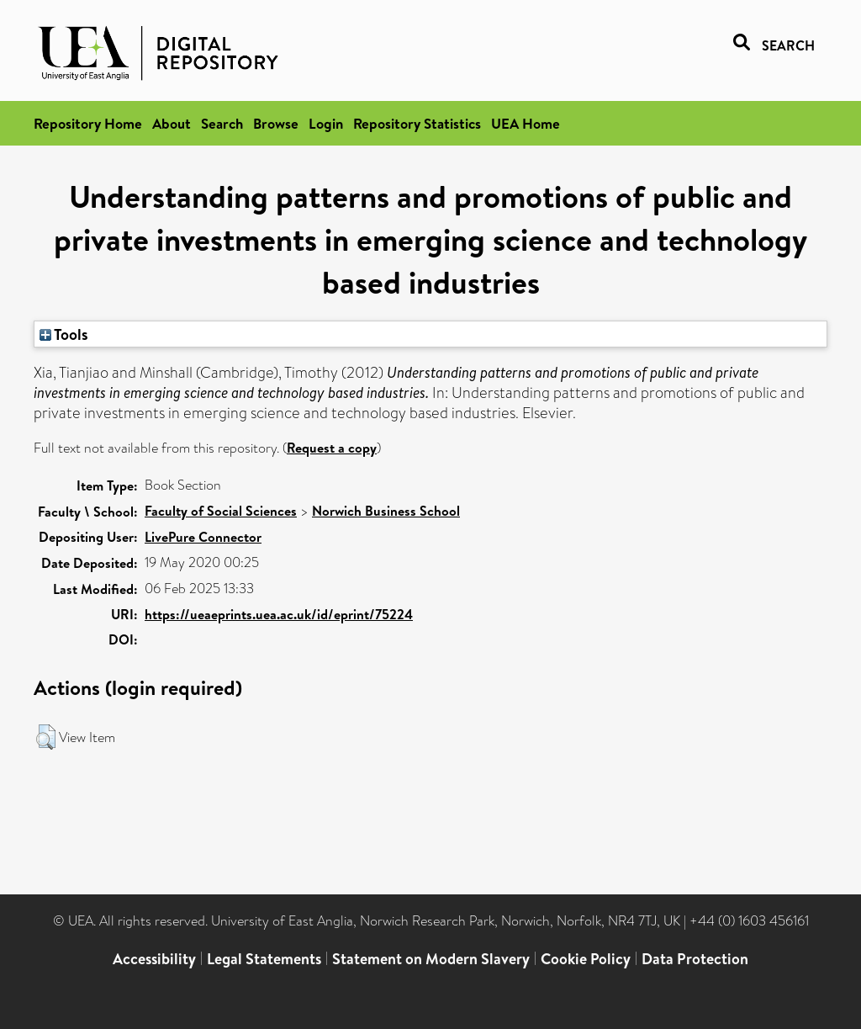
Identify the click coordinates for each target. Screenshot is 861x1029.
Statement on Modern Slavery (431, 958)
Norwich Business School (386, 510)
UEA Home (525, 123)
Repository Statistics (417, 123)
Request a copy (332, 447)
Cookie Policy (586, 958)
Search (222, 123)
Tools (64, 334)
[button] (45, 737)
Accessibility (154, 958)
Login (326, 123)
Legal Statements (264, 958)
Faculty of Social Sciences (221, 510)
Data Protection (695, 958)
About (171, 123)
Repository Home (88, 123)
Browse (275, 123)
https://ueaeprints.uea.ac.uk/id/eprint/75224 (279, 614)
